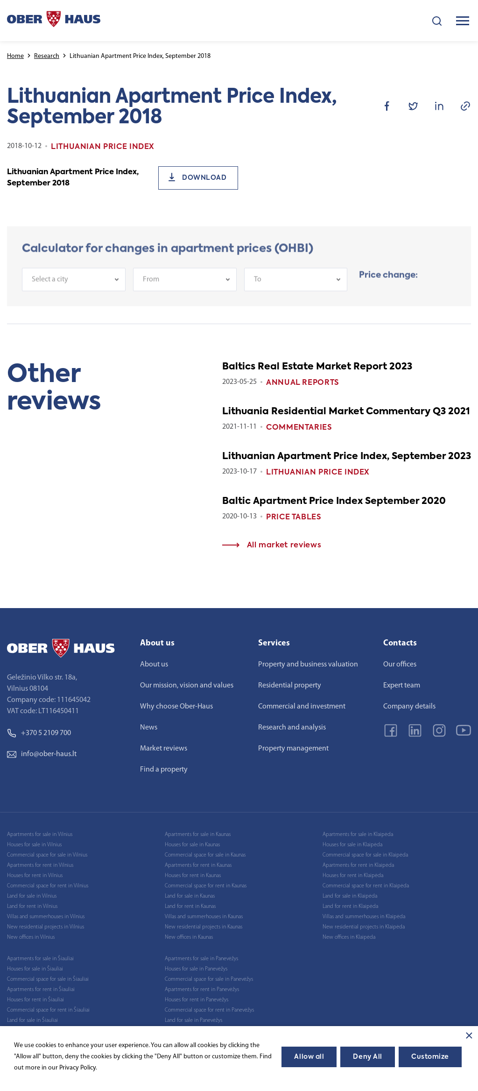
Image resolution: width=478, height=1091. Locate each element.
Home (15, 56)
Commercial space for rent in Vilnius (47, 886)
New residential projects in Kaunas (203, 927)
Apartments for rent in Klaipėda (358, 865)
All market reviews (271, 545)
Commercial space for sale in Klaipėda (365, 855)
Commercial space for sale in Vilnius (47, 855)
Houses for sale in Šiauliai (35, 969)
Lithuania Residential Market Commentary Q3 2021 (346, 412)
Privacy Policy (77, 1067)
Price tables (294, 517)
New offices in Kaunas (189, 937)
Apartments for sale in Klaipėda (358, 834)
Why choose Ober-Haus (176, 706)
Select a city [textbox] (50, 284)
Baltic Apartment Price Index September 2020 (334, 501)
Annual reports (302, 383)
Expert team (401, 685)
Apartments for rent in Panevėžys (202, 989)
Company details (409, 706)
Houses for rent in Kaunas (193, 875)
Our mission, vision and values (186, 685)
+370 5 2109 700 (39, 733)
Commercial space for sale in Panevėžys (209, 979)
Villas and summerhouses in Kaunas (204, 917)
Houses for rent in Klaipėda (353, 875)
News (148, 727)
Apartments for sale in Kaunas (198, 834)
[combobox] (74, 284)
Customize (430, 1057)
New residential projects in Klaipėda (364, 927)
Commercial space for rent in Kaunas (205, 886)
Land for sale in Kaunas (190, 896)
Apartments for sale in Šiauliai (40, 959)
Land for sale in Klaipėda (350, 896)
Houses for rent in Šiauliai (35, 1000)
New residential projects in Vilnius (45, 927)
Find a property (164, 769)
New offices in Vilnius (31, 937)
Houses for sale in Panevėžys (196, 969)
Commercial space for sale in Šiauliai (48, 979)
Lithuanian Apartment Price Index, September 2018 (73, 178)
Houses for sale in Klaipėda (352, 845)
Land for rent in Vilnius (32, 906)
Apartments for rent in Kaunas (198, 865)
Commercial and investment (301, 706)
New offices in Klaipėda (349, 937)
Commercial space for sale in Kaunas (205, 855)
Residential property (289, 685)
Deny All (367, 1057)
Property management (293, 748)
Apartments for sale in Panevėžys (201, 959)
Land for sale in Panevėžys (193, 1020)
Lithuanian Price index (318, 472)
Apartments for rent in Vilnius (40, 865)
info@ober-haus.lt (42, 754)
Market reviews (163, 748)
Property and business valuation (308, 664)
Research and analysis (292, 727)
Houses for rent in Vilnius (35, 875)
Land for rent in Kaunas (190, 906)
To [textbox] (257, 284)
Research (46, 56)
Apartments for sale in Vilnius (39, 834)
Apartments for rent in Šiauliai (41, 989)
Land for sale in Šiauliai (32, 1020)
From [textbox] (151, 284)
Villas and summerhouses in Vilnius (45, 917)
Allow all (309, 1057)
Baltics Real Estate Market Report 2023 (317, 367)
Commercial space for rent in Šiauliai (48, 1010)
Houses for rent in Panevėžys (196, 1000)
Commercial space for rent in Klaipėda (366, 886)
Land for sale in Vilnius (31, 896)
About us (154, 664)
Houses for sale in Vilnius (34, 845)
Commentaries (299, 428)
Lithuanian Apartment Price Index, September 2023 (346, 456)
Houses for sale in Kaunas (192, 845)
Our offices (399, 664)
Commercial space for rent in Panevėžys (209, 1010)
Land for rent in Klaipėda (350, 906)
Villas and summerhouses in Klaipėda (364, 917)
